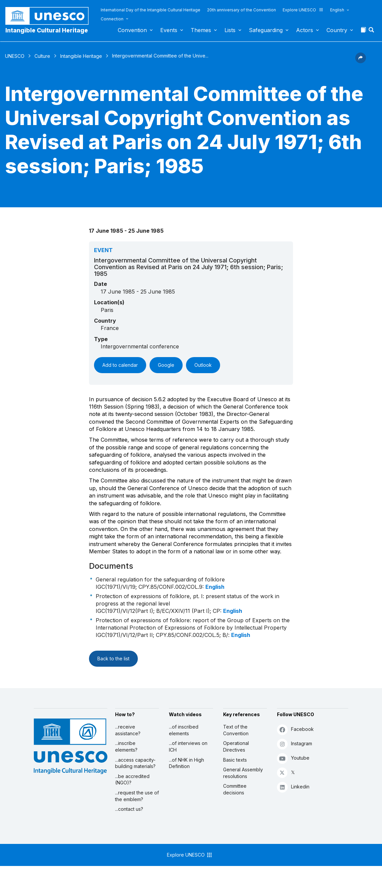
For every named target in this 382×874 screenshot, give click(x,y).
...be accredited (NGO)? (132, 779)
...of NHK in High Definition (186, 763)
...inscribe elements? (126, 746)
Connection (112, 18)
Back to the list (113, 658)
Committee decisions (235, 789)
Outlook (203, 365)
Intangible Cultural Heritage (46, 30)
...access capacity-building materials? (135, 763)
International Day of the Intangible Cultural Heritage (150, 9)
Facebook (295, 729)
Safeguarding (266, 30)
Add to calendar (120, 365)
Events (168, 30)
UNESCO (14, 56)
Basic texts (235, 760)
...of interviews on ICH (188, 746)
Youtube (293, 758)
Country (336, 30)
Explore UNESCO (303, 9)
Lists (229, 30)
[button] (372, 31)
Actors (304, 30)
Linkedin (293, 787)
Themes (201, 30)
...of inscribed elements (183, 730)
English (337, 9)
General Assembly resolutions (243, 773)
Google (166, 365)
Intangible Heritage (81, 56)
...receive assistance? (127, 730)
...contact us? (129, 809)
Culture (42, 56)
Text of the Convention (236, 730)
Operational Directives (236, 746)
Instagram (294, 744)
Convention (132, 30)
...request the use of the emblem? (137, 796)
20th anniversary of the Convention (241, 9)
